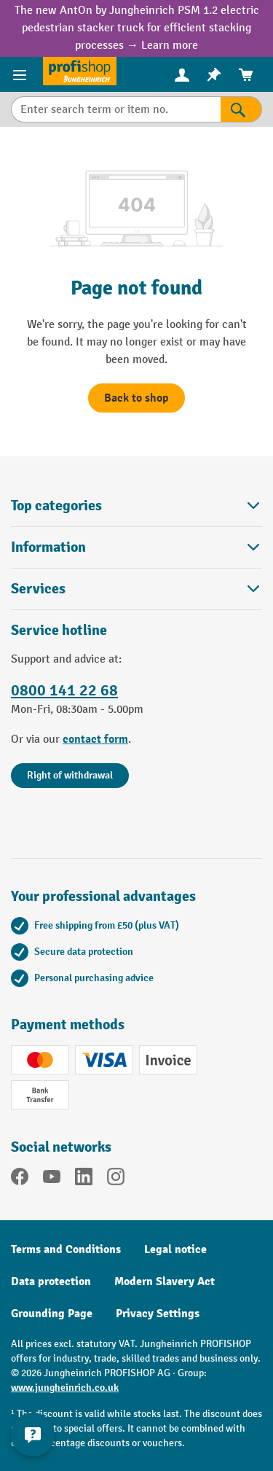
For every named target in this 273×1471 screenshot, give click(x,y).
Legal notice (175, 1249)
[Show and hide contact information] (33, 1434)
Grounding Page (51, 1313)
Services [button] (136, 589)
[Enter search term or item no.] (116, 109)
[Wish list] (214, 75)
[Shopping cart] (246, 75)
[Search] (241, 109)
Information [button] (136, 547)
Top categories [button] (136, 505)
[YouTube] (51, 1179)
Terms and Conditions (66, 1249)
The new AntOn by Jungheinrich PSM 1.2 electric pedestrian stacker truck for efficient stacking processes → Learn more (137, 28)
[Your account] (182, 74)
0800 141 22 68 (64, 690)
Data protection (51, 1281)
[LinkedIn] (83, 1179)
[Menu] (21, 74)
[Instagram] (115, 1179)
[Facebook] (19, 1179)
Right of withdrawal (70, 775)
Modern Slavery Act (164, 1281)
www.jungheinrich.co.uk (65, 1387)
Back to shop (136, 398)
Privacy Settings (157, 1313)
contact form (95, 739)
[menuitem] (182, 75)
